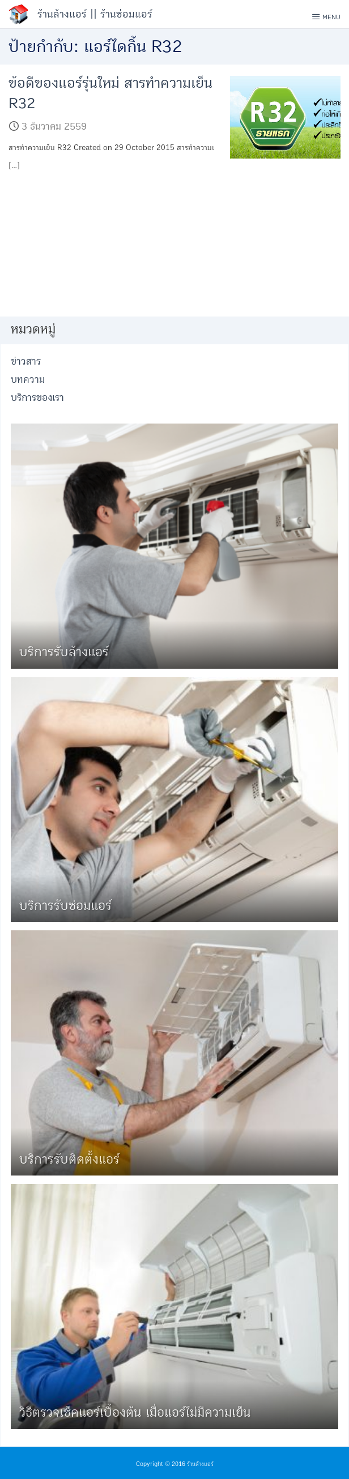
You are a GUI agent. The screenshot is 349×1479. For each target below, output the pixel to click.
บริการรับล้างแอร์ (64, 652)
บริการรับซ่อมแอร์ (65, 906)
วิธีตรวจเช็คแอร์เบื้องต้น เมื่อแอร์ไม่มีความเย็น (135, 1412)
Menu (326, 16)
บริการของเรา (37, 397)
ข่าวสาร (26, 361)
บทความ (28, 379)
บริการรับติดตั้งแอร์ (69, 1159)
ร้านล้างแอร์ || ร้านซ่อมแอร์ (94, 14)
